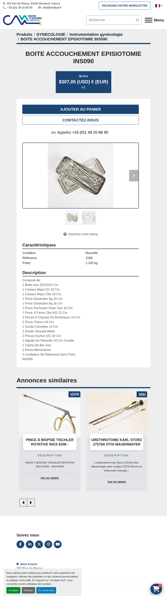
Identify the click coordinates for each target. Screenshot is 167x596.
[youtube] (58, 544)
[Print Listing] (80, 234)
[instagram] (48, 544)
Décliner (28, 590)
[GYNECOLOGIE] (51, 34)
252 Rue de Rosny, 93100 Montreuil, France (33, 3)
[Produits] (24, 34)
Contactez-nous (81, 120)
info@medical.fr (52, 7)
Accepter (13, 590)
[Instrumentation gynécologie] (96, 34)
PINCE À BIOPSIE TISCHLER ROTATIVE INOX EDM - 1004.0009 (50, 444)
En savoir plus (46, 590)
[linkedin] (30, 544)
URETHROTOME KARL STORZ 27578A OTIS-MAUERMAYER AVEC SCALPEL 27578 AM (116, 444)
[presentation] (23, 502)
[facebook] (20, 544)
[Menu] (148, 20)
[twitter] (39, 544)
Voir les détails (50, 477)
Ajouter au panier (80, 109)
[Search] (114, 20)
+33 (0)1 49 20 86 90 (19, 7)
